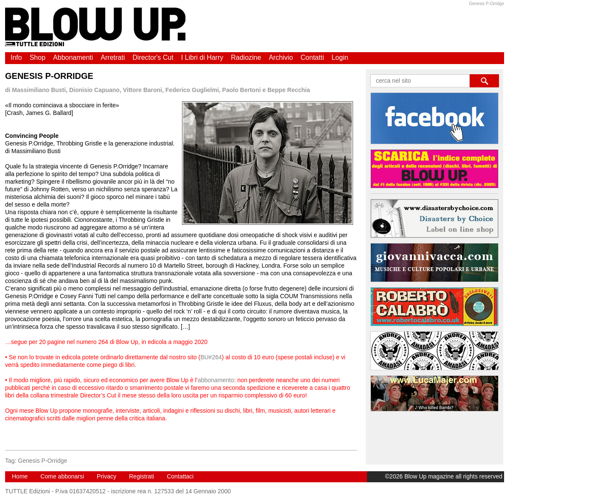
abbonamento (216, 380)
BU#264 (211, 357)
